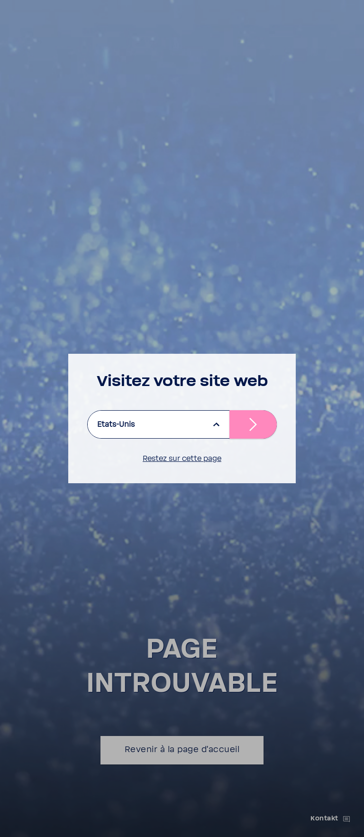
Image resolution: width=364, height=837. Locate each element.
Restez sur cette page (182, 458)
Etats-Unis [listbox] (116, 424)
